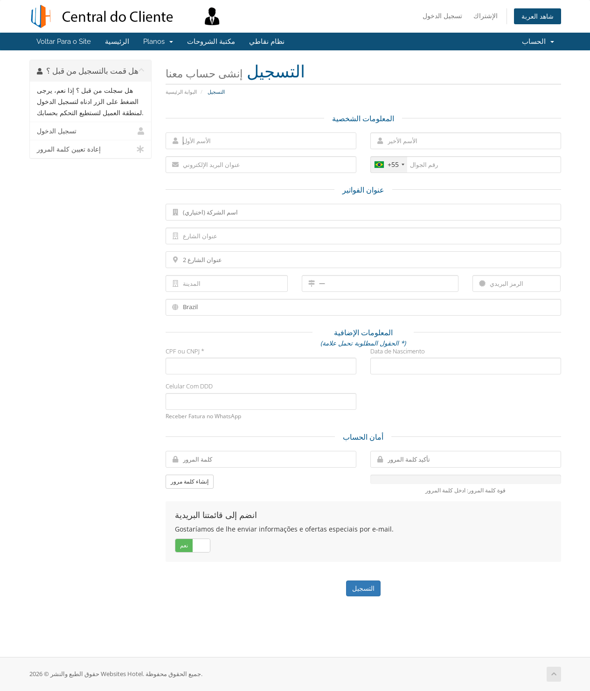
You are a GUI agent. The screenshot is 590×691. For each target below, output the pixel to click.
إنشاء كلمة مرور (189, 481)
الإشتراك (485, 15)
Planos (158, 41)
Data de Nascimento (397, 351)
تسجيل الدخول (442, 15)
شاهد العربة (537, 16)
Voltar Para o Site (63, 41)
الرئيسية (117, 41)
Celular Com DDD (189, 386)
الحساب (538, 41)
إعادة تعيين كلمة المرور (91, 149)
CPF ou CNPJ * (185, 351)
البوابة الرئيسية (181, 91)
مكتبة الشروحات (211, 41)
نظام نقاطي (267, 41)
